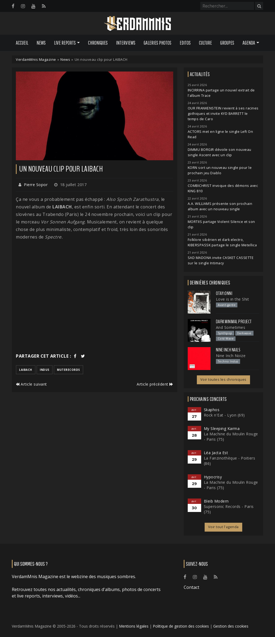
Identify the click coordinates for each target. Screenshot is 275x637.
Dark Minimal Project (234, 321)
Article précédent (155, 384)
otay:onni (224, 293)
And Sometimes (230, 327)
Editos (185, 43)
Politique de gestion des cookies (181, 626)
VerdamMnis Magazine (36, 59)
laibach (25, 370)
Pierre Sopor (36, 184)
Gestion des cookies (230, 626)
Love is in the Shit (232, 299)
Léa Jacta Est (216, 452)
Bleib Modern (216, 501)
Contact (191, 587)
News (41, 43)
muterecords (68, 370)
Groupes (227, 43)
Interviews (125, 43)
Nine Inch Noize (231, 355)
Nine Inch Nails (228, 350)
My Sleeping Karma (222, 428)
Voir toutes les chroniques (223, 379)
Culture (205, 43)
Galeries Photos (157, 43)
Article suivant (31, 384)
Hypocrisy (213, 476)
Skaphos (212, 409)
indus (44, 370)
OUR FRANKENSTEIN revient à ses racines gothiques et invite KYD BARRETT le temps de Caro (223, 113)
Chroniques (98, 43)
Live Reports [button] (65, 43)
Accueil (22, 43)
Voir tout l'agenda (223, 527)
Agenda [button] (249, 43)
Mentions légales (134, 626)
